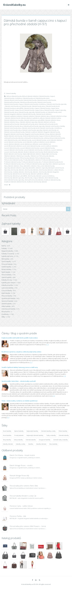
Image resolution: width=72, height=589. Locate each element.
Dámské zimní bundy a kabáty (55, 126)
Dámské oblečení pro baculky (13, 120)
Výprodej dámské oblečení (13, 168)
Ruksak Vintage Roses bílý (19, 475)
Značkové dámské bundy (52, 180)
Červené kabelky (7, 264)
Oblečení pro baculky (23, 156)
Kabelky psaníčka (7, 285)
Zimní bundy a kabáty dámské (14, 172)
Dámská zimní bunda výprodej (56, 104)
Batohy (4, 246)
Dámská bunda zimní (42, 98)
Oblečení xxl (34, 156)
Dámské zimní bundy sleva (13, 130)
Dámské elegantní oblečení (13, 114)
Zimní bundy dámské (31, 172)
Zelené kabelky (11, 93)
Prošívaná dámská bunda (49, 160)
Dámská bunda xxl (29, 98)
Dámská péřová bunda (11, 102)
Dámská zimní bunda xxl (13, 106)
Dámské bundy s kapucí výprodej (55, 110)
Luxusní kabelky (7, 290)
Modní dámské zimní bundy (13, 154)
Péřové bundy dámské (27, 158)
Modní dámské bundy (51, 152)
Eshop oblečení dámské (53, 134)
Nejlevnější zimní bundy (49, 154)
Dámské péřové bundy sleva (13, 126)
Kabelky (4, 248)
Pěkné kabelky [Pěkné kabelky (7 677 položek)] (63, 431)
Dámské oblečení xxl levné (46, 122)
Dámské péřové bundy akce (29, 124)
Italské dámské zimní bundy (13, 136)
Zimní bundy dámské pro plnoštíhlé (15, 176)
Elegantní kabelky (7, 251)
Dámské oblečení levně (12, 118)
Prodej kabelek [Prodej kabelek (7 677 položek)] (18, 435)
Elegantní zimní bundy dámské (34, 134)
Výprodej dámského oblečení (31, 168)
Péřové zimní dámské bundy (13, 160)
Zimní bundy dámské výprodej (14, 178)
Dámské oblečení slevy (11, 122)
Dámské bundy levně (52, 106)
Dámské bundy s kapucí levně (14, 110)
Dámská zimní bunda (44, 102)
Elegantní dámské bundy (52, 132)
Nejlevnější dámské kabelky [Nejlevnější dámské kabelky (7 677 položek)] (35, 435)
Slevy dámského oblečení (28, 166)
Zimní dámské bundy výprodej (14, 180)
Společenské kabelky (9, 298)
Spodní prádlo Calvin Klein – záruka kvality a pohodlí (19, 381)
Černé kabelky (6, 261)
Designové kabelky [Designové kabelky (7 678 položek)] (44, 440)
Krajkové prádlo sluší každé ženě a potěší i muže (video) (20, 338)
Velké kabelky (6, 306)
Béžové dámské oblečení (30, 96)
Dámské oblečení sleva (52, 120)
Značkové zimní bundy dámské (37, 182)
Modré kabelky (6, 269)
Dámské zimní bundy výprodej (32, 130)
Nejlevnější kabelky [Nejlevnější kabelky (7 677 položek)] (32, 431)
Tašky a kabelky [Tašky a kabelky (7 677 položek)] (51, 435)
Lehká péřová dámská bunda (33, 138)
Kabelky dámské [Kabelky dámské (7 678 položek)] (8, 444)
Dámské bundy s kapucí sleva (34, 110)
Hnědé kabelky (6, 267)
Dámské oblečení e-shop (58, 116)
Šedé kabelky (6, 272)
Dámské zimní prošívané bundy (14, 132)
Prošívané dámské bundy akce (31, 162)
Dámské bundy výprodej (26, 112)
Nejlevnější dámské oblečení (32, 154)
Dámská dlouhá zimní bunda (13, 100)
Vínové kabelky (7, 275)
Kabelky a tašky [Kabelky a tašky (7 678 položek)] (20, 444)
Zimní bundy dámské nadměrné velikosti (35, 174)
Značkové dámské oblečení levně (15, 182)
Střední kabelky (7, 304)
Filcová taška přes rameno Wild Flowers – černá (28, 526)
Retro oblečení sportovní (57, 164)
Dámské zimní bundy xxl (50, 130)
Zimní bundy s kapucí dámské (34, 178)
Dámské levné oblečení (43, 114)
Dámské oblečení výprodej (28, 122)
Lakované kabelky (8, 288)
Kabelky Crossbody (8, 254)
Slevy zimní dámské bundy (46, 166)
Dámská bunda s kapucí (47, 96)
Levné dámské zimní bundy (13, 142)
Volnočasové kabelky (9, 309)
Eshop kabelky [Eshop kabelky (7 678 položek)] (18, 440)
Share (7, 185)
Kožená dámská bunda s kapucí (33, 136)
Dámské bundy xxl (41, 112)
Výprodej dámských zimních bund (53, 168)
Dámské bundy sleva (11, 112)
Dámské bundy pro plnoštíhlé (13, 108)
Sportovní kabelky (7, 301)
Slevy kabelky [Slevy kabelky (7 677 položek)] (7, 440)
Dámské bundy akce (38, 106)
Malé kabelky (6, 293)
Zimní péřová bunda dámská (34, 180)
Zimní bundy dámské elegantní (49, 172)
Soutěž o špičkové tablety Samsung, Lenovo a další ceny (20, 367)
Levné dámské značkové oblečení (34, 142)
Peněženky (5, 314)
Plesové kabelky (7, 296)
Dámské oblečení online (53, 118)
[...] (47, 345)
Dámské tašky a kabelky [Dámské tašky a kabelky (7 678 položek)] (60, 440)
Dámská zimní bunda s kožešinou (35, 104)
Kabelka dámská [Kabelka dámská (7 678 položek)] (41, 444)
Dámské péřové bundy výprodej (34, 126)
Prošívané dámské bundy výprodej (36, 164)
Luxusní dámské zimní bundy (13, 150)
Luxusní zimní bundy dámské (13, 152)
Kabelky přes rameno (9, 283)
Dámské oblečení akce (42, 116)
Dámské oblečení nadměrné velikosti (33, 118)
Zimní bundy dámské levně (13, 174)
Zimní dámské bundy (51, 178)
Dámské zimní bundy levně (30, 128)
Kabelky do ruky (7, 280)
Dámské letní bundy (28, 114)
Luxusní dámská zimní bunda (29, 148)
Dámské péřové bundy (11, 124)
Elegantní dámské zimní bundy (14, 134)
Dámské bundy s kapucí (31, 108)
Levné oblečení (50, 142)
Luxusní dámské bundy (47, 148)
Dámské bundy (26, 106)
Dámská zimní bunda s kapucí (14, 104)
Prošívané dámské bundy (12, 162)
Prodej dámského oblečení (32, 160)
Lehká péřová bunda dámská (13, 138)
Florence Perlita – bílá (18, 516)
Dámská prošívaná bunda (28, 102)
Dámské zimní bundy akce (12, 128)
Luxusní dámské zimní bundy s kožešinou (37, 150)
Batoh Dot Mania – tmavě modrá (22, 455)
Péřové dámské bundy (42, 158)
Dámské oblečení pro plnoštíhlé (34, 120)
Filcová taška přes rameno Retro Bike (24, 486)
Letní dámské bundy (24, 140)
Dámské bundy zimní (54, 112)
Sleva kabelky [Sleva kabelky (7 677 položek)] (53, 444)
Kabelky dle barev (7, 256)
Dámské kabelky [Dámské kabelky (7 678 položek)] (64, 435)
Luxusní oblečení (56, 150)
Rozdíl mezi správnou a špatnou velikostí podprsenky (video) (21, 352)
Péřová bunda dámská (46, 156)
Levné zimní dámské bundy (31, 146)
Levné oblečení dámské (12, 144)
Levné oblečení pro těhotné (29, 144)
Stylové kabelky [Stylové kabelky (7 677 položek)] (18, 431)
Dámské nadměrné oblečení (13, 116)
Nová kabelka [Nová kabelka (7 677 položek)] (7, 435)
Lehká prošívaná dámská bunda (54, 138)
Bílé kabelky (5, 259)
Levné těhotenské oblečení (13, 146)
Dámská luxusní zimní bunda (46, 100)
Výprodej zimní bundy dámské (14, 170)
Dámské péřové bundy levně (48, 124)
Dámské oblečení (28, 116)
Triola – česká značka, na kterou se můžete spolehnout (19, 401)
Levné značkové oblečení (49, 146)
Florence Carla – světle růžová (21, 506)
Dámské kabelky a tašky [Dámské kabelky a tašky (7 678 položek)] (48, 431)
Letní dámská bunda (10, 140)
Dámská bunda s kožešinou (13, 98)
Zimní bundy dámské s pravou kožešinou (41, 176)
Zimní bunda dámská (31, 170)
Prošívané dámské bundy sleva (14, 164)
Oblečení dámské (10, 156)
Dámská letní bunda (30, 100)
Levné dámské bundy (39, 140)
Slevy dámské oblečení (11, 166)
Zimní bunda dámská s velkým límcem (51, 170)
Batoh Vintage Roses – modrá (21, 465)
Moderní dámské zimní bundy (33, 152)
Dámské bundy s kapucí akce (49, 108)
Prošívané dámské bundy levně (52, 162)
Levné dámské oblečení (54, 140)
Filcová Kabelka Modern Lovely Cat (23, 496)
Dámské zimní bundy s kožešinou (51, 128)
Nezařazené (6, 312)
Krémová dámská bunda (52, 136)
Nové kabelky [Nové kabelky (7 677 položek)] (7, 431)
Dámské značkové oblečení (34, 132)
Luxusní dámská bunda (11, 148)
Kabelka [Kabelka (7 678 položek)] (30, 444)
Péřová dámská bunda (11, 158)
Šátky (3, 317)
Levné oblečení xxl (45, 144)
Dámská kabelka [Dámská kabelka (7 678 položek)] (31, 440)
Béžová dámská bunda (14, 96)
